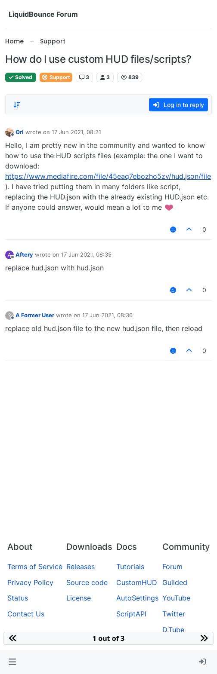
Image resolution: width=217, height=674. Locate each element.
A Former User (35, 315)
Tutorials (130, 566)
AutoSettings (137, 598)
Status (17, 598)
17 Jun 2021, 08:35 (86, 254)
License (78, 598)
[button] (12, 662)
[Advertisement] (108, 470)
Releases (80, 566)
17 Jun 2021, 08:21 (76, 132)
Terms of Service (34, 566)
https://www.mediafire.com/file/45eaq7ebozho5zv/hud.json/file (108, 176)
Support (56, 77)
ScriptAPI (131, 614)
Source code (87, 582)
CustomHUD (136, 582)
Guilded (174, 582)
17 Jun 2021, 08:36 (107, 315)
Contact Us (25, 614)
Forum (172, 566)
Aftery (24, 254)
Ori (20, 132)
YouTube (176, 598)
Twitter (173, 614)
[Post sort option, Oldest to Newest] (17, 105)
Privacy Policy (30, 582)
